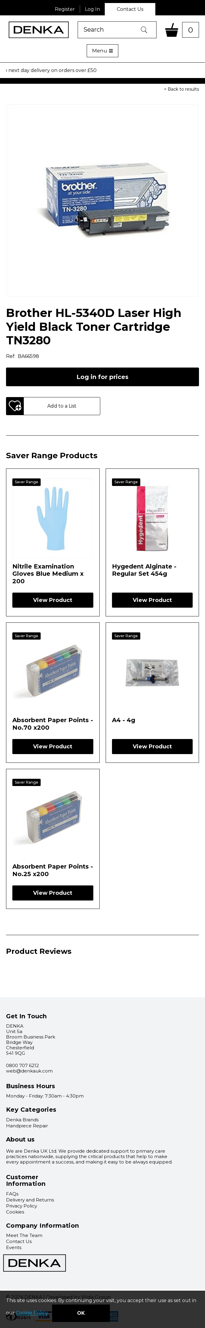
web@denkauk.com (29, 1071)
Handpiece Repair (27, 1126)
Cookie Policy (32, 1313)
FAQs (12, 1194)
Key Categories (31, 1109)
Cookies (15, 1212)
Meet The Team (24, 1235)
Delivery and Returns (30, 1200)
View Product (52, 600)
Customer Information (25, 1180)
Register (65, 9)
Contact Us (130, 9)
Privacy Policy (21, 1206)
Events (13, 1247)
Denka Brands (22, 1120)
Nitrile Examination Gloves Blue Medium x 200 (48, 574)
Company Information (42, 1225)
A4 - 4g (123, 720)
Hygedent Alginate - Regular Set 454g (144, 570)
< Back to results (181, 89)
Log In (92, 9)
